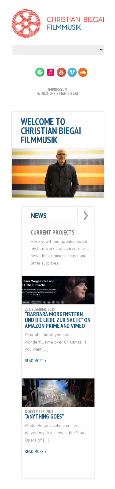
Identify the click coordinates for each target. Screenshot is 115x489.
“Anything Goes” (44, 416)
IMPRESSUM (57, 89)
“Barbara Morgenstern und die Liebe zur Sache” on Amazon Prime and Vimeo (57, 319)
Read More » (35, 360)
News (39, 215)
